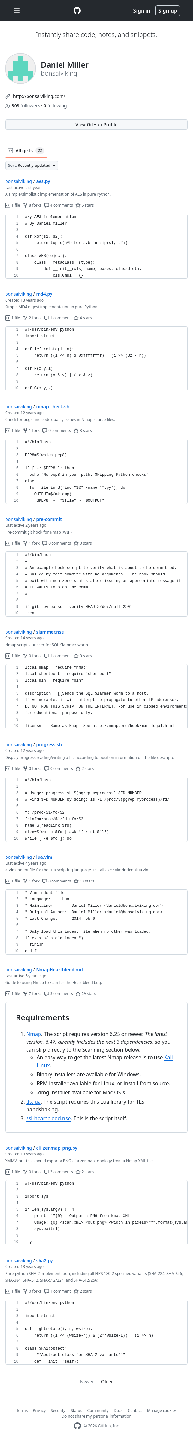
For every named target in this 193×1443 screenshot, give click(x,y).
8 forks (32, 205)
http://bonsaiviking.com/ (39, 96)
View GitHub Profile (96, 124)
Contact (135, 1410)
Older (107, 1381)
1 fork (31, 430)
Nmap (33, 1034)
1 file (12, 205)
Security (58, 1410)
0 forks (32, 656)
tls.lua (33, 1101)
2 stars (84, 768)
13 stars (84, 881)
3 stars (83, 430)
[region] (96, 246)
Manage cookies (161, 1410)
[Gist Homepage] (77, 11)
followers (23, 106)
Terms (22, 1410)
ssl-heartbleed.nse (48, 1118)
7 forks (32, 993)
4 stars (83, 318)
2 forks (32, 318)
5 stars (84, 205)
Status (76, 1410)
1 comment (57, 318)
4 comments (58, 205)
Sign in (141, 10)
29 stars (85, 993)
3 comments (58, 993)
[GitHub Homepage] (77, 1426)
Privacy (39, 1410)
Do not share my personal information (96, 1416)
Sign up (167, 10)
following (55, 106)
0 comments (56, 430)
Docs (118, 1410)
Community (97, 1410)
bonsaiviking (18, 181)
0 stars (83, 543)
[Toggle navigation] (17, 11)
